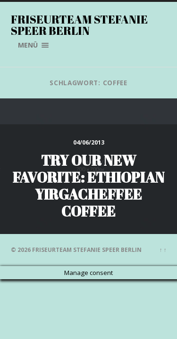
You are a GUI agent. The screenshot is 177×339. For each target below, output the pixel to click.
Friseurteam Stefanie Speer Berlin (79, 25)
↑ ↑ (163, 250)
